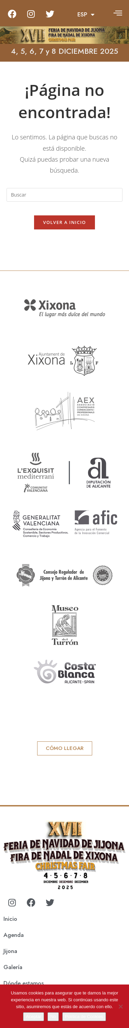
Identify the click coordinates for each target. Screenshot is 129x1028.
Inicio (10, 919)
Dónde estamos (23, 983)
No (53, 1016)
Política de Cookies (84, 1016)
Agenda (13, 935)
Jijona (10, 951)
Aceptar (33, 1016)
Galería (12, 967)
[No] (120, 1006)
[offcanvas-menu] (118, 13)
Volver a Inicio (64, 222)
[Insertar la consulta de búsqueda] (65, 195)
